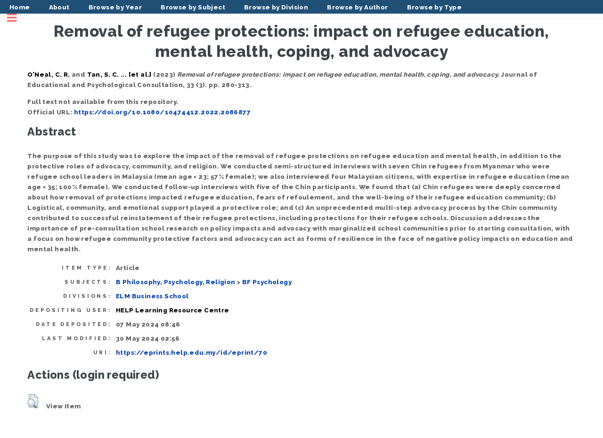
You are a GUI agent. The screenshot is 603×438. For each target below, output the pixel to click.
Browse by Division (276, 7)
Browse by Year (115, 7)
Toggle (17, 17)
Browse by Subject (193, 7)
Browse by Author (357, 7)
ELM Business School (152, 296)
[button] (32, 401)
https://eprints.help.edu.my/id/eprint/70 (191, 352)
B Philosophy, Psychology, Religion (176, 282)
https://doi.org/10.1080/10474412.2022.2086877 (162, 112)
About (59, 7)
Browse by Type (434, 7)
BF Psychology (267, 282)
